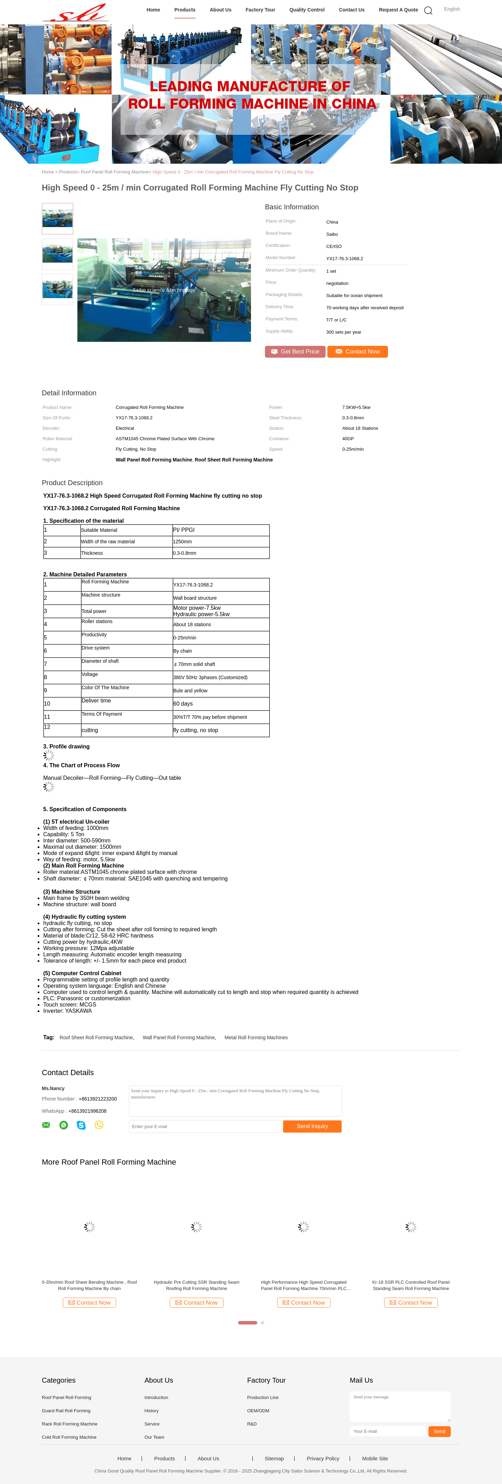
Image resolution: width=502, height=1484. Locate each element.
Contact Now (358, 351)
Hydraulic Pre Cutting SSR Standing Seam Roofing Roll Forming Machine (196, 1285)
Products (185, 10)
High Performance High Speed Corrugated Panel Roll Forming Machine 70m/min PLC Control (304, 1286)
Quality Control (307, 10)
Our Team (154, 1437)
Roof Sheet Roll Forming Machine (96, 1037)
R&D (252, 1424)
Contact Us (352, 10)
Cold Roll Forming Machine (69, 1437)
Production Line (263, 1397)
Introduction (156, 1397)
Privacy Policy (323, 1458)
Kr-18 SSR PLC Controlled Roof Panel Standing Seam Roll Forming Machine (411, 1285)
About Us (220, 10)
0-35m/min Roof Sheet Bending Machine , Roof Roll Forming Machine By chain (89, 1285)
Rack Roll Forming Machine (70, 1424)
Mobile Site (375, 1458)
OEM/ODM (258, 1410)
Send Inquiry (312, 1126)
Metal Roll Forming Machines (256, 1037)
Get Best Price (295, 351)
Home (153, 10)
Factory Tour (260, 10)
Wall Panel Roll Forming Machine (179, 1037)
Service (151, 1424)
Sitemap (274, 1458)
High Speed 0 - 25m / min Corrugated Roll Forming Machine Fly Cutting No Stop (233, 171)
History (151, 1410)
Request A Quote (398, 10)
